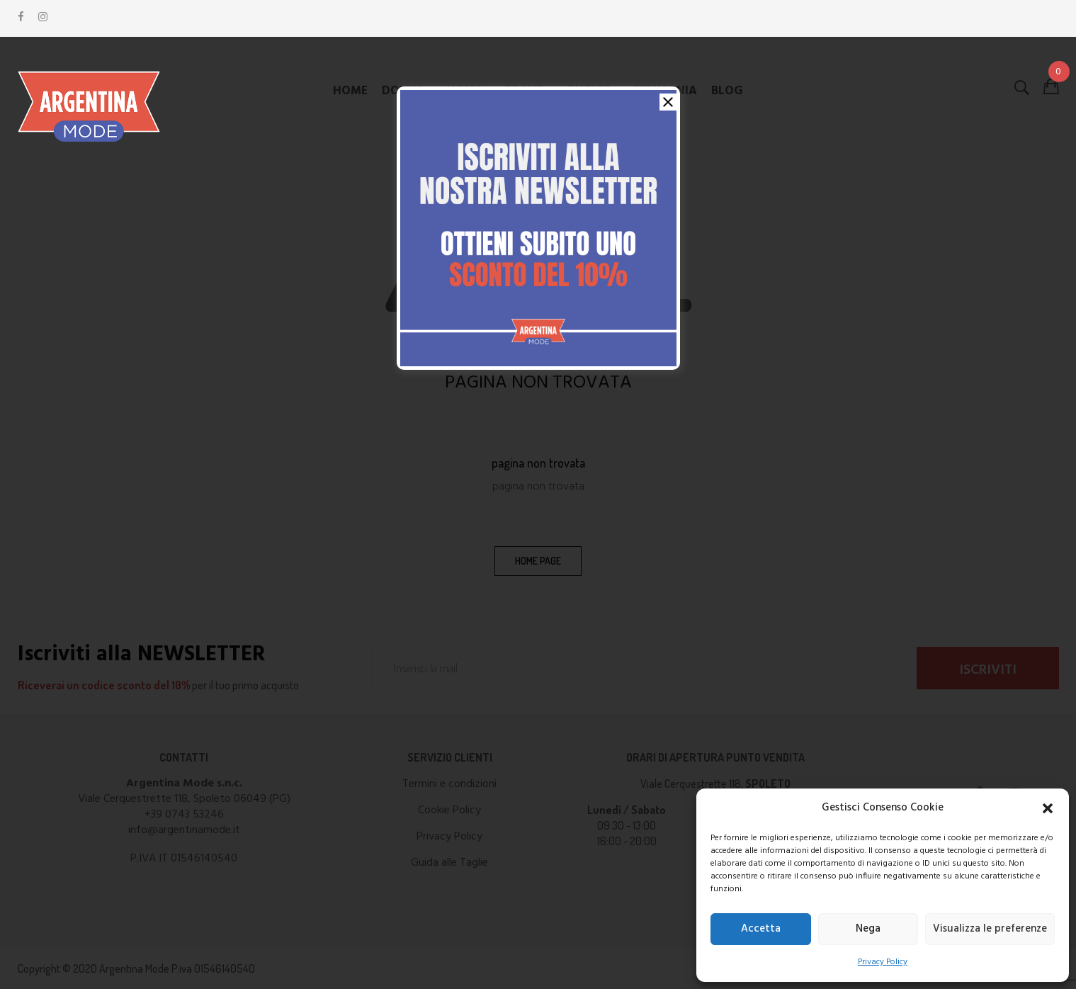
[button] (1048, 808)
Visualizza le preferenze (990, 928)
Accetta (761, 928)
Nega (868, 928)
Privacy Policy (882, 962)
